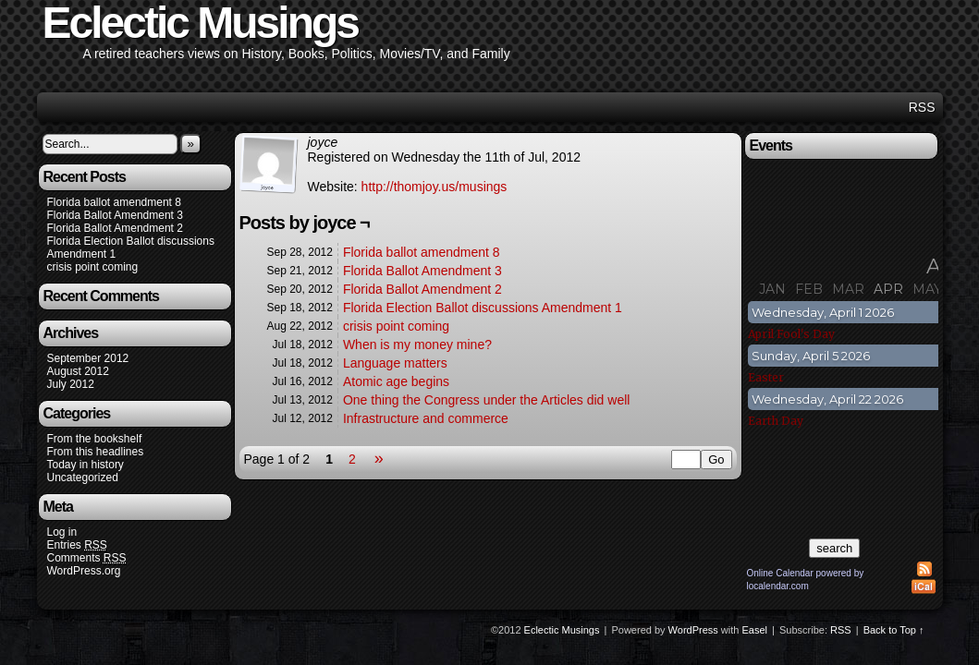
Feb (809, 289)
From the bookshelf (94, 438)
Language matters (395, 363)
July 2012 (70, 384)
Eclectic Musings (562, 629)
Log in (62, 532)
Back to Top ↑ (893, 629)
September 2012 (88, 358)
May (927, 289)
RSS (922, 107)
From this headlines (95, 451)
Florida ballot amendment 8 (114, 202)
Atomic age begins (396, 381)
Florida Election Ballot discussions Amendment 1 (482, 307)
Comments (87, 558)
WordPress (693, 629)
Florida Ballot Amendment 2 (115, 228)
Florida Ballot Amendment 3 (115, 215)
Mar (848, 289)
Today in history (85, 464)
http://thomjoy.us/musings (434, 186)
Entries (77, 545)
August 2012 (78, 371)
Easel (755, 629)
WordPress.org (84, 570)
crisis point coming (93, 266)
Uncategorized (82, 477)
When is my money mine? (417, 344)
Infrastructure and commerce (425, 418)
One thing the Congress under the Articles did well (486, 400)
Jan (772, 289)
